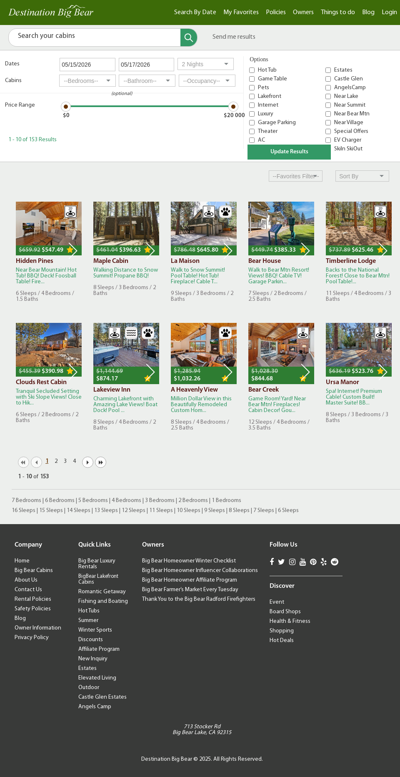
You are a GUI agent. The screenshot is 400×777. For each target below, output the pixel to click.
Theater (268, 131)
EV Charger (347, 140)
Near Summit (349, 105)
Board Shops (285, 612)
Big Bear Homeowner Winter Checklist (189, 561)
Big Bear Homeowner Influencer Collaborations (200, 570)
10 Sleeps (188, 510)
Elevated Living (97, 678)
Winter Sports (95, 630)
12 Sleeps (133, 510)
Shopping (282, 631)
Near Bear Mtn (352, 114)
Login (389, 12)
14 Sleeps (78, 510)
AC (261, 140)
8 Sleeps (239, 510)
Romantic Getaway (102, 592)
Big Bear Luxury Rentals (96, 564)
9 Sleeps (214, 510)
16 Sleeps (23, 510)
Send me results (233, 37)
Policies (276, 12)
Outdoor (88, 688)
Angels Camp (94, 707)
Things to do (338, 12)
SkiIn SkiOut (348, 149)
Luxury (265, 114)
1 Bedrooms (226, 500)
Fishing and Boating (103, 601)
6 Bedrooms (60, 500)
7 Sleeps (263, 510)
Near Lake (346, 96)
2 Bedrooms (193, 500)
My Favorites (241, 12)
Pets (263, 88)
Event (277, 602)
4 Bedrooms (126, 500)
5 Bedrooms (93, 500)
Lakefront (269, 96)
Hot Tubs (89, 611)
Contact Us (28, 590)
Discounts (90, 640)
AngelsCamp (350, 88)
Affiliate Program (99, 649)
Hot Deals (282, 640)
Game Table (272, 79)
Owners (303, 12)
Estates (343, 70)
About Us (26, 580)
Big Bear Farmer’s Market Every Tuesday (190, 590)
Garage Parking (277, 123)
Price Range (20, 105)
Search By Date (195, 12)
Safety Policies (33, 609)
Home (22, 561)
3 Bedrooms (160, 500)
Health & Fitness (290, 621)
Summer (88, 620)
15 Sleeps (51, 510)
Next (73, 250)
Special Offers (351, 131)
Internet (268, 105)
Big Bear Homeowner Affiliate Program (189, 580)
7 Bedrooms (26, 500)
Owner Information (38, 628)
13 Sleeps (106, 510)
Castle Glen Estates (102, 697)
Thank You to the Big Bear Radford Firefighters (198, 599)
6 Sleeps (288, 510)
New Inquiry (93, 659)
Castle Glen (348, 79)
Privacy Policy (32, 638)
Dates (12, 64)
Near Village (348, 123)
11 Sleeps (161, 510)
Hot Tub (267, 70)
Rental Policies (33, 599)
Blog (368, 12)
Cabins (13, 80)
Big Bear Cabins (34, 570)
